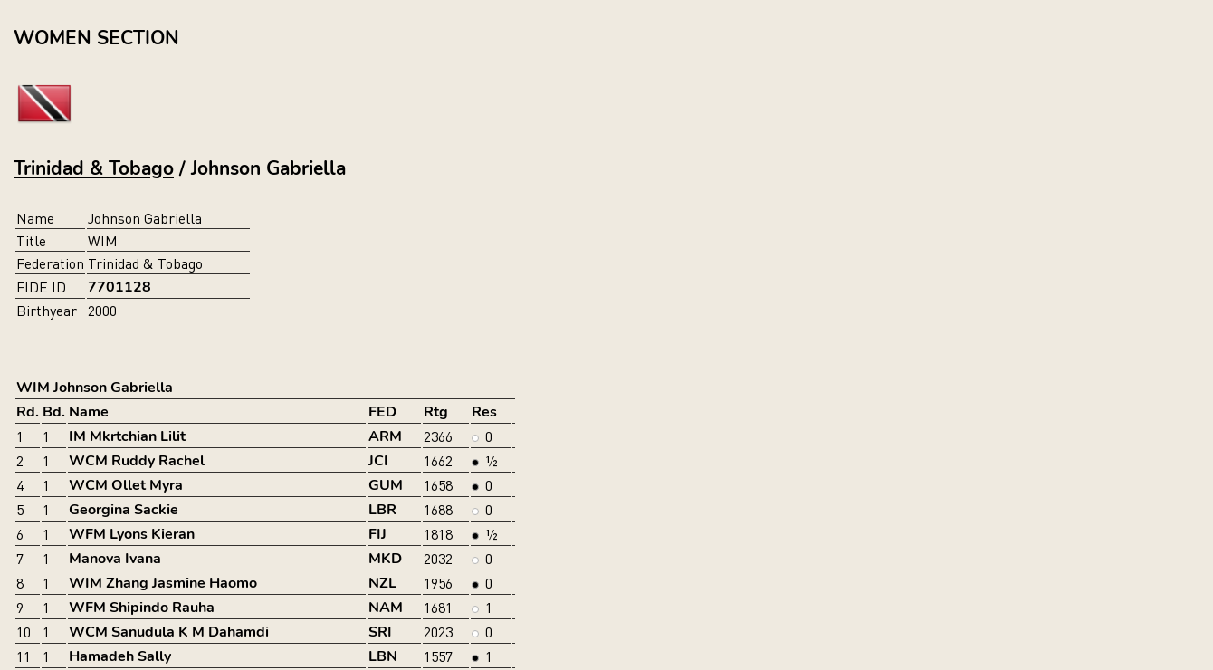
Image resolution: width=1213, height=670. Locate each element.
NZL (382, 583)
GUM (385, 485)
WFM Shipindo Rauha (142, 607)
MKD (385, 559)
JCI (378, 461)
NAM (385, 607)
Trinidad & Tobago (94, 168)
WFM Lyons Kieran (132, 534)
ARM (385, 436)
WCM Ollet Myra (126, 485)
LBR (382, 510)
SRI (380, 632)
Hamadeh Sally (120, 656)
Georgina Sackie (123, 510)
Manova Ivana (115, 559)
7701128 (119, 287)
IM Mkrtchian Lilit (127, 436)
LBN (382, 656)
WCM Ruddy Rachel (137, 461)
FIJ (377, 534)
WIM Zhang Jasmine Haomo (163, 583)
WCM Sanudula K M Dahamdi (169, 632)
